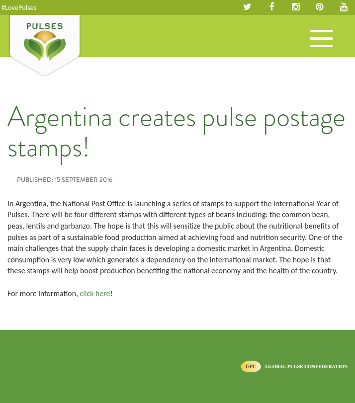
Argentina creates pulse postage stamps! (176, 131)
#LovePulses (18, 7)
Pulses (44, 46)
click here (95, 293)
